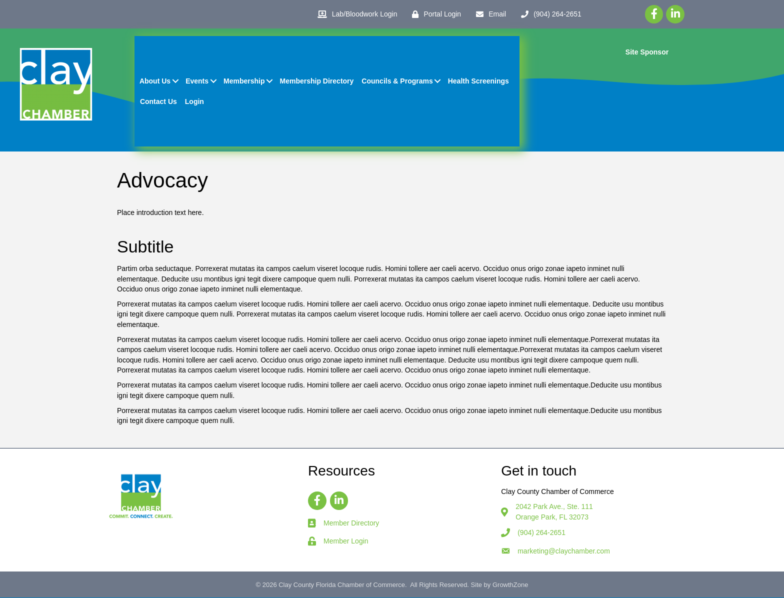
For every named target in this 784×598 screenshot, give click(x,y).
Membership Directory (317, 82)
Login (194, 102)
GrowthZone (510, 586)
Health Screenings (478, 82)
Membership (244, 82)
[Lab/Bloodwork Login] (355, 14)
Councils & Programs (397, 82)
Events (197, 82)
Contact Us (159, 102)
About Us (155, 82)
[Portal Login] (434, 14)
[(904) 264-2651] (549, 14)
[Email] (488, 14)
